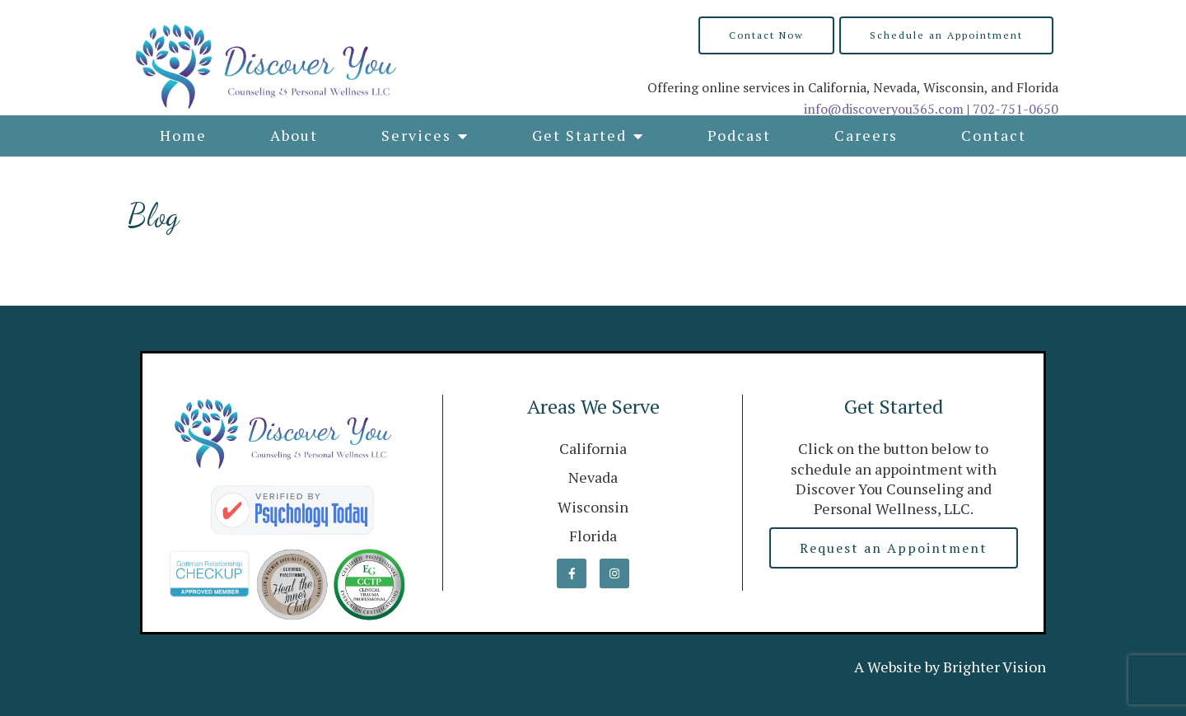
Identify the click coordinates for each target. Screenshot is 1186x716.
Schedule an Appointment (946, 35)
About (294, 135)
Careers (866, 135)
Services (416, 135)
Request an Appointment (894, 548)
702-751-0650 (1015, 109)
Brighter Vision (994, 666)
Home (183, 135)
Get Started (579, 135)
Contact (993, 135)
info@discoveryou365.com (884, 109)
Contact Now (766, 35)
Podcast (739, 135)
